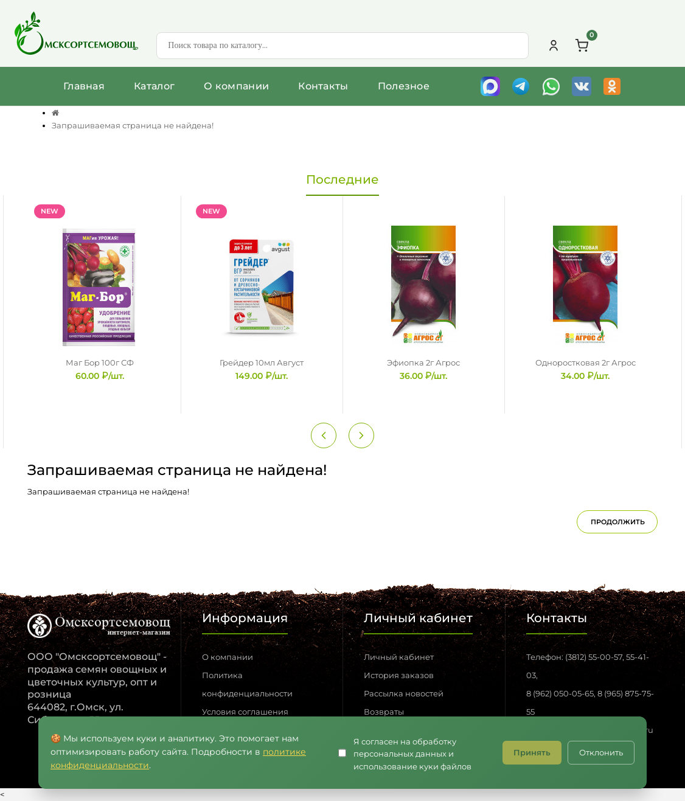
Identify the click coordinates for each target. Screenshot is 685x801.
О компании (236, 86)
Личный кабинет (399, 657)
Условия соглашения (245, 711)
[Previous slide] (323, 435)
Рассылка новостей (403, 693)
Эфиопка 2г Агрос (423, 362)
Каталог (154, 86)
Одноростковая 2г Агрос (585, 362)
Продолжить (618, 522)
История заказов (399, 675)
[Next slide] (361, 435)
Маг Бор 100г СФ (100, 362)
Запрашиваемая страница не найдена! (133, 125)
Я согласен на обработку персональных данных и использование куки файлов (412, 754)
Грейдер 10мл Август (262, 362)
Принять (532, 752)
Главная (84, 86)
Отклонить (601, 752)
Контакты (323, 86)
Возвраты (384, 711)
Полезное (403, 86)
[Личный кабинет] (553, 45)
